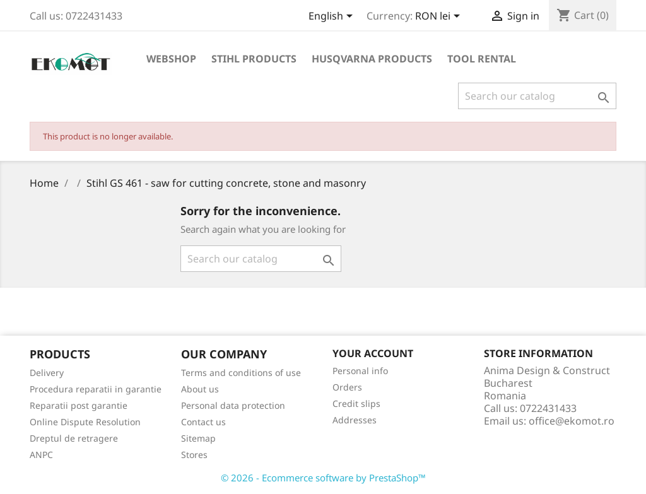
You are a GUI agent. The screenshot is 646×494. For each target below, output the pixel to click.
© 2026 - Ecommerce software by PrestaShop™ (323, 477)
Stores (194, 455)
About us (200, 389)
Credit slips (356, 403)
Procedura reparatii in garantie (96, 389)
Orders (347, 387)
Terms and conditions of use (241, 373)
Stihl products (254, 59)
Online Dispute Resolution (85, 422)
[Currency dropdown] (439, 17)
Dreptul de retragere (74, 438)
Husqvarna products (372, 59)
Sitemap (198, 438)
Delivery (47, 373)
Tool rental (481, 59)
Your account (372, 353)
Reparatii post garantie (78, 405)
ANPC (41, 455)
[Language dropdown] (332, 17)
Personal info (360, 371)
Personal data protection (233, 405)
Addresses (354, 420)
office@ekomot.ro (571, 421)
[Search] (537, 96)
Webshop (171, 59)
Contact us (203, 422)
